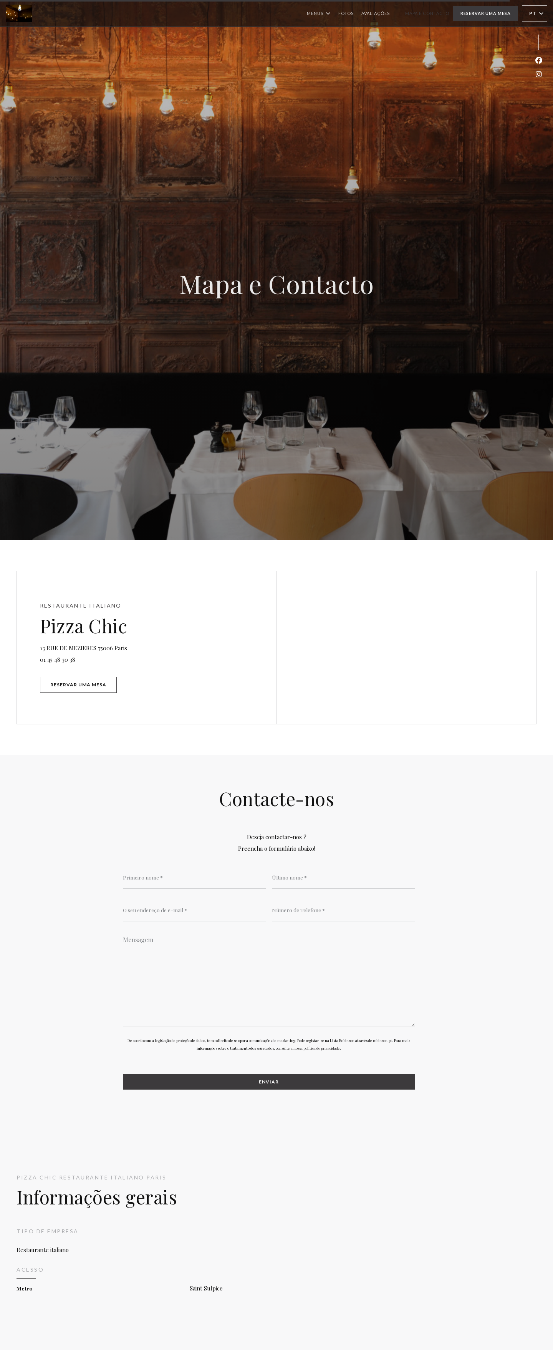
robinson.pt (382, 1040)
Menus (319, 13)
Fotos (346, 13)
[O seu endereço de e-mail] (194, 909)
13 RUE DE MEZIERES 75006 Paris (116, 647)
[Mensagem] (269, 979)
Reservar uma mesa (485, 13)
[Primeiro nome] (194, 877)
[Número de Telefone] (343, 909)
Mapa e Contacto (427, 13)
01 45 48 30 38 (57, 659)
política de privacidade (321, 1048)
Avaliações (375, 13)
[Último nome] (343, 877)
